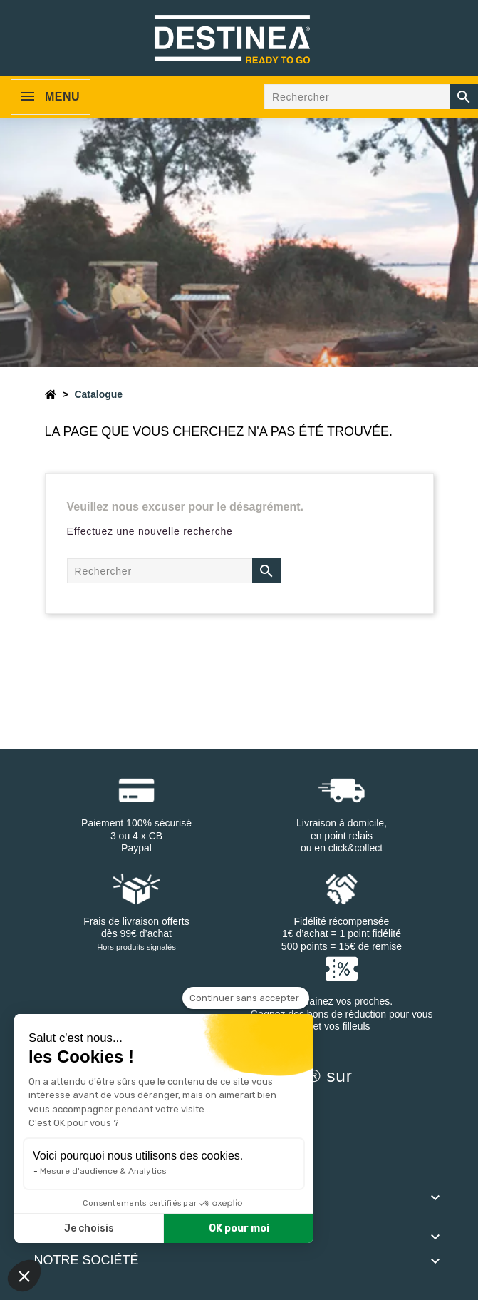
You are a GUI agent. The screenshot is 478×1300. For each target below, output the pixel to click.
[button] (24, 1276)
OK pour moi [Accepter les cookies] (239, 1228)
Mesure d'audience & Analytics (103, 1171)
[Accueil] (50, 394)
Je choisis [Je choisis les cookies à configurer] (89, 1228)
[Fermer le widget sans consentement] (245, 998)
